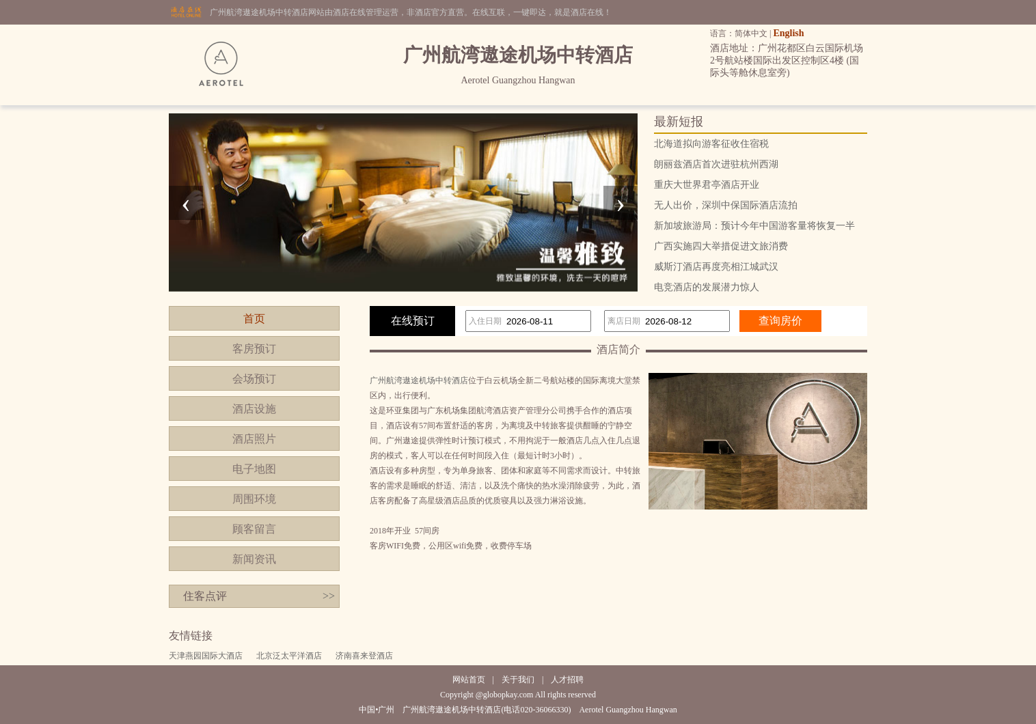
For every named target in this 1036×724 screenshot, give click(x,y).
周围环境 (254, 499)
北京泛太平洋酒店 (289, 655)
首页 (254, 318)
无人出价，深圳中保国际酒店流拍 (726, 205)
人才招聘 (567, 679)
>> (329, 596)
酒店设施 (254, 409)
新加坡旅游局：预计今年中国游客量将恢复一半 (754, 226)
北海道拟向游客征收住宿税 (711, 144)
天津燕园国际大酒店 (206, 655)
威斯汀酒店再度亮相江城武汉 (716, 267)
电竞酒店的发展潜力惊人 (706, 287)
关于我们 (518, 679)
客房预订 (254, 348)
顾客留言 (254, 529)
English (788, 33)
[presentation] (186, 203)
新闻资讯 (254, 559)
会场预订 (254, 379)
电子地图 (254, 469)
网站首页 (468, 679)
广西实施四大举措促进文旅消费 (721, 246)
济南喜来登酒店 (364, 655)
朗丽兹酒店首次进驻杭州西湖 (716, 164)
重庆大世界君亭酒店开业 (706, 185)
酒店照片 (254, 439)
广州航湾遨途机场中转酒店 (419, 380)
